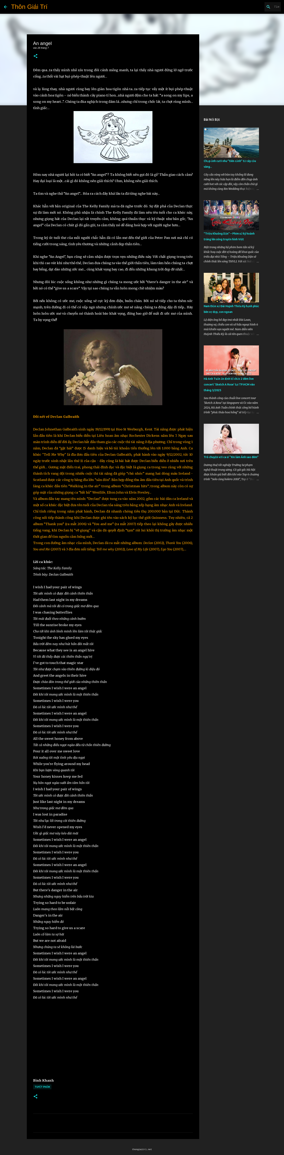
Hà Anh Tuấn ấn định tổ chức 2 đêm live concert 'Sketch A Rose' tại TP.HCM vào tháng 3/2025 (229, 384)
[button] (35, 56)
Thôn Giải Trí (29, 6)
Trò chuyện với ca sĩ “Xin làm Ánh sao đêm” (231, 457)
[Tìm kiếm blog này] (260, 7)
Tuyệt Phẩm (42, 1087)
